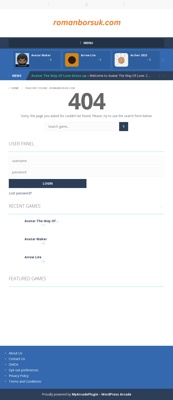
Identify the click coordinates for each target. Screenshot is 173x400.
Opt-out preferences (24, 370)
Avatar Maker (41, 55)
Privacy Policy (19, 376)
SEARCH (86, 4)
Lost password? (20, 193)
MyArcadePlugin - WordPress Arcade (101, 394)
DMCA (13, 364)
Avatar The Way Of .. (41, 221)
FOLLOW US (124, 4)
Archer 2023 (138, 55)
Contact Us (17, 359)
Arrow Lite (88, 55)
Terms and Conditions (25, 381)
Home (15, 88)
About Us (15, 353)
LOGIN (49, 4)
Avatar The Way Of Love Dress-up (58, 75)
